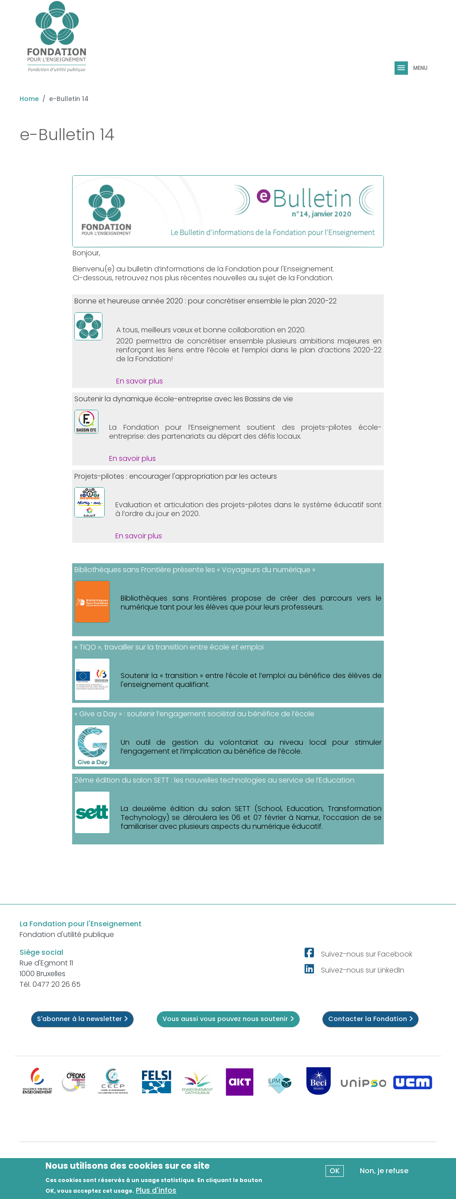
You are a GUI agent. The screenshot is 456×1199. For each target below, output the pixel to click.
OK (335, 1171)
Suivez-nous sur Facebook (366, 954)
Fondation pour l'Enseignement (279, 269)
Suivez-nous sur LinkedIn (362, 970)
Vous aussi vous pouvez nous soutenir (228, 1018)
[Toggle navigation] (402, 68)
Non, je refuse (384, 1171)
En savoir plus (139, 381)
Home (29, 98)
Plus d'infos (156, 1191)
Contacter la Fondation (370, 1018)
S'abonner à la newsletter (82, 1018)
